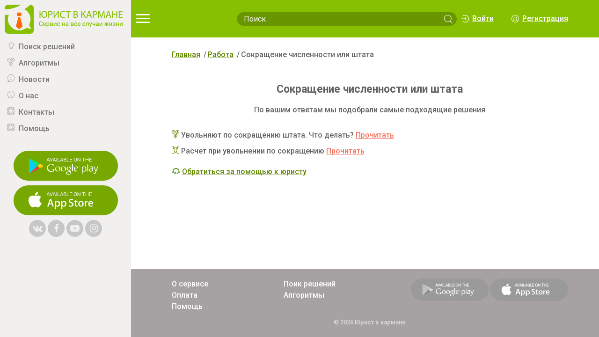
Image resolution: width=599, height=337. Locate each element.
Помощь (34, 128)
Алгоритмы (39, 63)
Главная (186, 54)
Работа (221, 54)
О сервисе (190, 283)
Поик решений (310, 283)
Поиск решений (47, 46)
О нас (28, 95)
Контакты (36, 112)
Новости (34, 79)
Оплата (184, 295)
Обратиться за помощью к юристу (244, 171)
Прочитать (375, 135)
